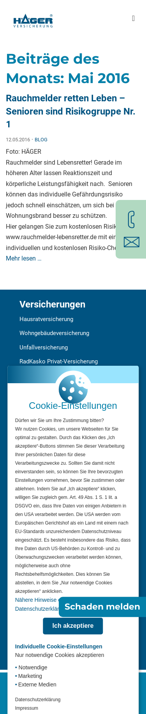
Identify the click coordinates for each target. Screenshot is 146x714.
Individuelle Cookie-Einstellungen (58, 646)
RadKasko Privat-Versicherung (58, 361)
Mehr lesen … (24, 258)
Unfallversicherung (43, 347)
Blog (41, 139)
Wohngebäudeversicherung (54, 333)
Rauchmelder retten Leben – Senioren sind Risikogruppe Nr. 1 (70, 111)
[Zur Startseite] (33, 18)
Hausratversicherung (46, 319)
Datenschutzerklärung (38, 699)
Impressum (26, 708)
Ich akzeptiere (73, 625)
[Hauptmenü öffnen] (133, 18)
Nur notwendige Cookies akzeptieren (59, 655)
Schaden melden (102, 606)
